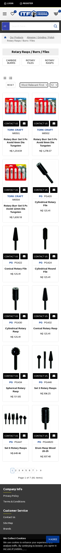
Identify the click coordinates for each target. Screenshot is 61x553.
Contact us (11, 123)
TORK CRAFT (15, 129)
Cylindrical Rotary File (45, 204)
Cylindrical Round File (45, 270)
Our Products (16, 37)
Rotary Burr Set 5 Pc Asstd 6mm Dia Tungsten (15, 142)
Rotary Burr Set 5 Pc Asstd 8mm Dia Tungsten (45, 142)
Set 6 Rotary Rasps (16, 448)
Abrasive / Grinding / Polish (40, 37)
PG (41, 196)
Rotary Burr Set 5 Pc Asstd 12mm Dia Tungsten (15, 208)
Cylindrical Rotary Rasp (15, 330)
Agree (53, 539)
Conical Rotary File (16, 268)
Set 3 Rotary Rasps (45, 388)
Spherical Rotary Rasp (15, 390)
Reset (10, 85)
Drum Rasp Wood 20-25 (45, 450)
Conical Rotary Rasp (45, 328)
